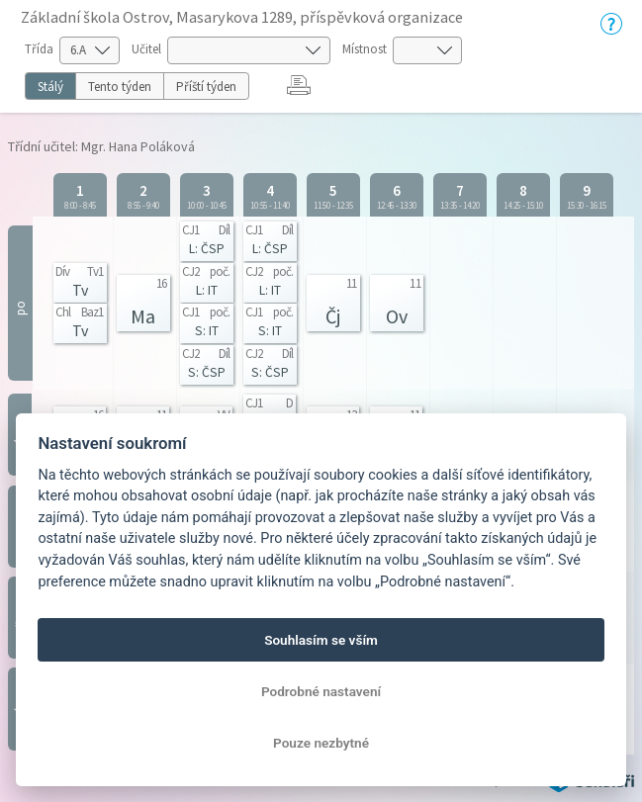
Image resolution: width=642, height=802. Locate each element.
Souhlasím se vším (321, 640)
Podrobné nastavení (321, 691)
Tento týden (119, 86)
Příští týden (206, 86)
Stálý (50, 86)
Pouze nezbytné (321, 743)
